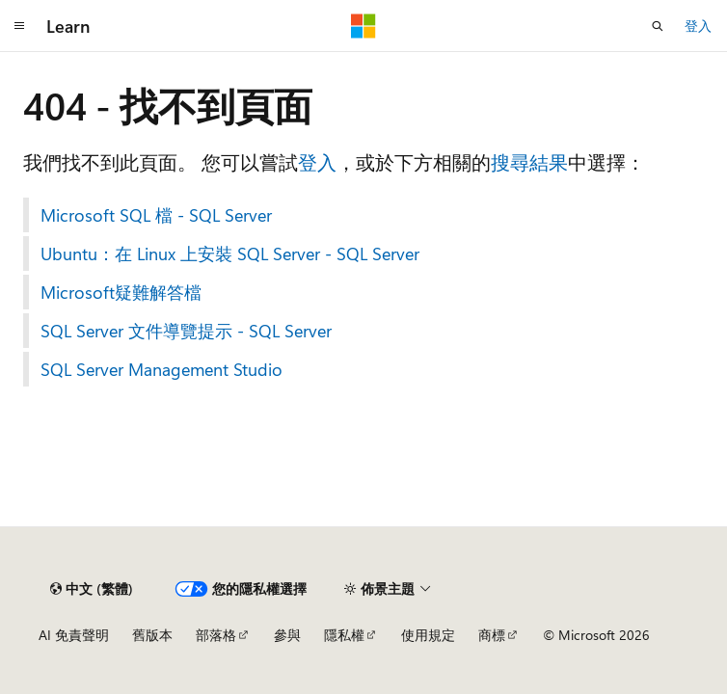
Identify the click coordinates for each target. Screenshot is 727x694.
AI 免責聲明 (74, 635)
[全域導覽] (19, 26)
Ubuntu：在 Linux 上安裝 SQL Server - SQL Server (229, 253)
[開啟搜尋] (657, 26)
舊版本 (152, 635)
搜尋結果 (529, 161)
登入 (698, 25)
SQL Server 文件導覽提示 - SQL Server (186, 330)
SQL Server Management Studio (161, 369)
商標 (491, 635)
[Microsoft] (363, 26)
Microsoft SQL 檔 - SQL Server (156, 215)
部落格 (216, 635)
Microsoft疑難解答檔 (121, 292)
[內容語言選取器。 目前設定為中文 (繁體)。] (92, 589)
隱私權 (344, 635)
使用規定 (428, 635)
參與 (287, 635)
